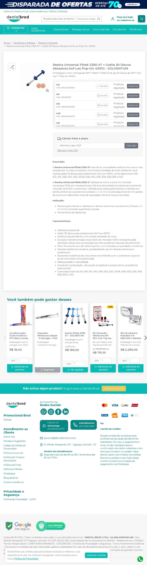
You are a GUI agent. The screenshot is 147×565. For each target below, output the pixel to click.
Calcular (131, 145)
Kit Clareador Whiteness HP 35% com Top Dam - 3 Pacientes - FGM (103, 336)
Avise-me (133, 86)
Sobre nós (8, 11)
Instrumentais (101, 29)
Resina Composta (47, 43)
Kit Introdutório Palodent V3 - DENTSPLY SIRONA (131, 336)
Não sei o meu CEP (67, 150)
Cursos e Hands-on (14, 482)
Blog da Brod (11, 478)
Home (7, 43)
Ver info (103, 86)
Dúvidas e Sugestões (14, 441)
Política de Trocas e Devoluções (14, 459)
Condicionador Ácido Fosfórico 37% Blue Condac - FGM (19, 336)
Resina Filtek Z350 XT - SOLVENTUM (75, 334)
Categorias (15, 29)
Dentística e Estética (24, 43)
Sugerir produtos (114, 388)
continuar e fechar (96, 555)
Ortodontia (119, 29)
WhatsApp (63, 11)
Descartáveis (61, 29)
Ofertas (52, 11)
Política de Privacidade (26, 559)
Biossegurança (80, 29)
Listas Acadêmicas (38, 11)
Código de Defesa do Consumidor (15, 447)
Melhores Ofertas (13, 469)
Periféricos (135, 29)
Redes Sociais (21, 11)
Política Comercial (13, 453)
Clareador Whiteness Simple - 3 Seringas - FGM (47, 336)
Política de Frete (12, 465)
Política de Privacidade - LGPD (20, 499)
